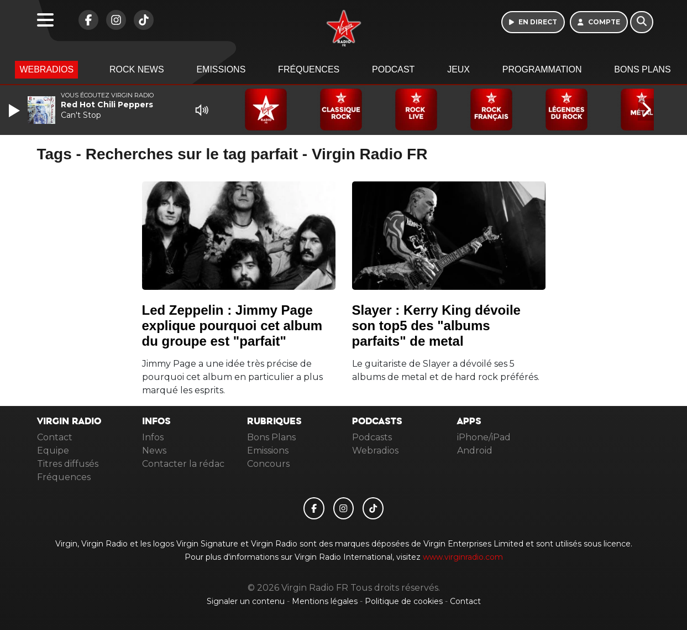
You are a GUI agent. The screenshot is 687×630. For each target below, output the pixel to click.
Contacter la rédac (183, 464)
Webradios (46, 69)
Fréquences (308, 69)
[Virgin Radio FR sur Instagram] (113, 25)
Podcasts (372, 437)
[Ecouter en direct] (533, 22)
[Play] (15, 110)
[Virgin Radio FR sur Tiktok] (141, 25)
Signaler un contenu (247, 601)
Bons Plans (642, 69)
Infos (153, 437)
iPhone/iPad (484, 437)
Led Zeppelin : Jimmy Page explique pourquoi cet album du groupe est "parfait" (232, 325)
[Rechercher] (641, 22)
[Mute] (201, 110)
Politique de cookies (404, 601)
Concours (268, 464)
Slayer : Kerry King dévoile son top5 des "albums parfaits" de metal (436, 325)
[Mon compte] (599, 22)
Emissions (220, 69)
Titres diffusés (67, 464)
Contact (54, 437)
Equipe (53, 450)
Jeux (458, 69)
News (154, 450)
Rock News (136, 69)
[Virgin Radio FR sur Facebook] (85, 25)
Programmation (542, 69)
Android (474, 450)
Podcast (393, 69)
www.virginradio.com (463, 557)
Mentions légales (326, 601)
